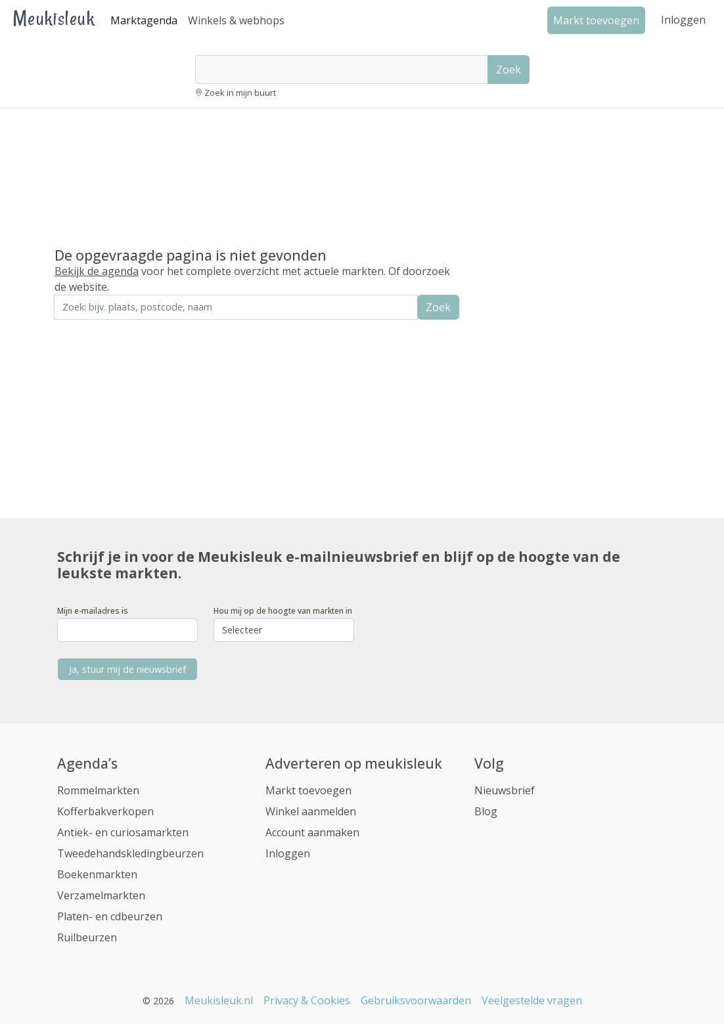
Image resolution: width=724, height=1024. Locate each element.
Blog (485, 811)
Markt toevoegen (308, 790)
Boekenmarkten (97, 874)
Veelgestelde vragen (532, 1000)
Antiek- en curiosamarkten (123, 832)
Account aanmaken (312, 832)
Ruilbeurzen (87, 937)
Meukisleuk (54, 18)
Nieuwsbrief (504, 790)
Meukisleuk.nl (219, 1000)
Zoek (508, 69)
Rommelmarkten (98, 790)
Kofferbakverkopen (105, 811)
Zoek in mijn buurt (240, 92)
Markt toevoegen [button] (596, 20)
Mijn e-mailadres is (92, 610)
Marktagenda (143, 20)
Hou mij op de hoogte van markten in (283, 610)
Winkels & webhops (236, 20)
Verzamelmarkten (101, 895)
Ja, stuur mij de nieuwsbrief (127, 669)
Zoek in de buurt (91, 328)
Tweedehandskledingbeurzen (130, 853)
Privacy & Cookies (306, 1000)
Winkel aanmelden (310, 811)
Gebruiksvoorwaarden (416, 1000)
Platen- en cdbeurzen (109, 916)
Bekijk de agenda (97, 271)
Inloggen (683, 19)
